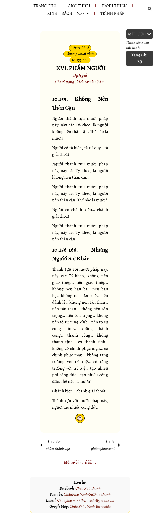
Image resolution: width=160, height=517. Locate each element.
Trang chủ (44, 6)
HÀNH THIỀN (114, 6)
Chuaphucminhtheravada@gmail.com (85, 500)
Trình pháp (112, 13)
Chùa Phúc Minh (88, 488)
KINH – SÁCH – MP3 (68, 13)
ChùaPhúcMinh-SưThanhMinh (87, 494)
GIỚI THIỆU (79, 6)
